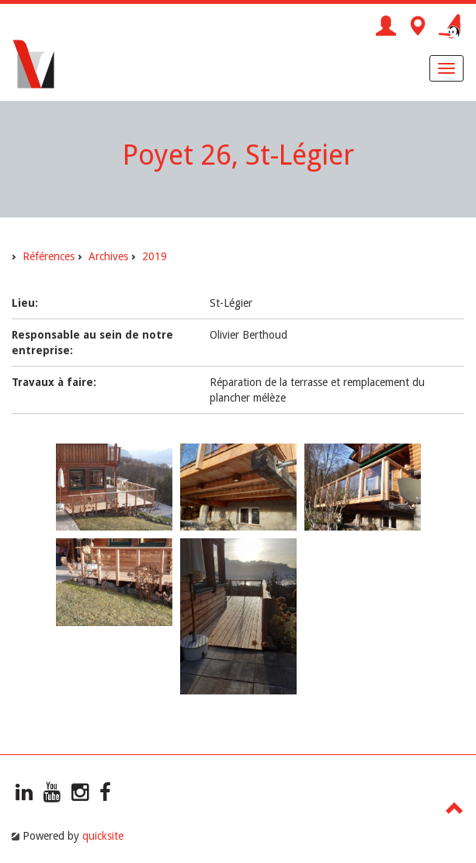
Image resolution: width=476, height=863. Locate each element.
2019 (154, 256)
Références (49, 256)
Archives (108, 256)
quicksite (102, 836)
